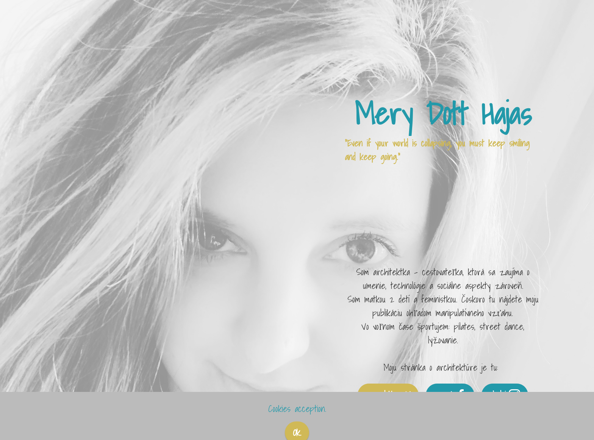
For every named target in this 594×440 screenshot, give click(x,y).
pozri (450, 395)
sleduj (504, 395)
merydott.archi (388, 395)
